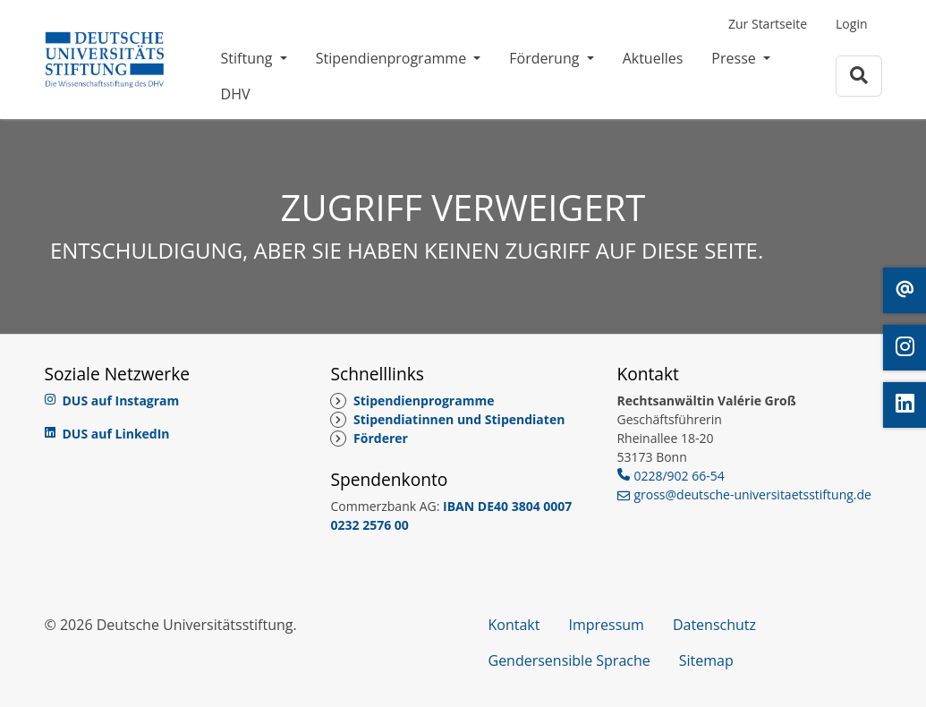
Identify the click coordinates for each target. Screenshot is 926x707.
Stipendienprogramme (393, 58)
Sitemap (706, 660)
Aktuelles (653, 58)
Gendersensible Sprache (569, 660)
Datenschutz (714, 625)
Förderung (545, 58)
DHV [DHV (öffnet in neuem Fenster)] (236, 94)
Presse (735, 58)
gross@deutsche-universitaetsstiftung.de (752, 494)
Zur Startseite (767, 23)
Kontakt (514, 625)
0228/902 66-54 (678, 475)
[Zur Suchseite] (859, 75)
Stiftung (248, 58)
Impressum (605, 625)
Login (851, 23)
